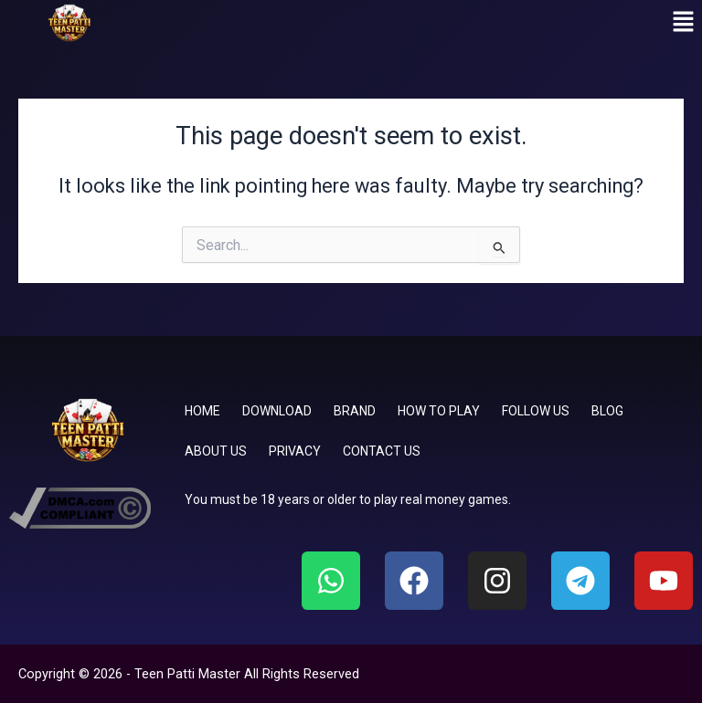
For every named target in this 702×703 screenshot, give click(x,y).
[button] (683, 23)
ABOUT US (216, 451)
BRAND (355, 411)
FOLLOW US (535, 411)
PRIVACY (295, 451)
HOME (202, 411)
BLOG (607, 411)
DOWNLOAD (277, 411)
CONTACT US (381, 451)
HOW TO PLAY (439, 411)
